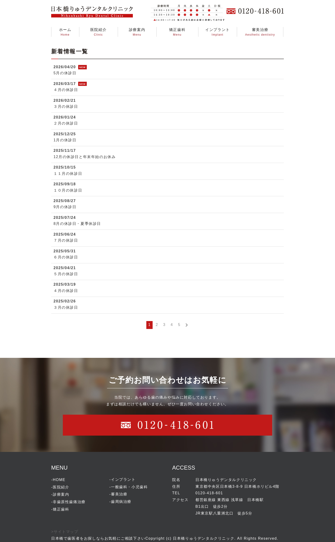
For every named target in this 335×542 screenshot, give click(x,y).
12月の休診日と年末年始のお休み (85, 157)
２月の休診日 (66, 123)
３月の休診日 (66, 106)
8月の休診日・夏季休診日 (77, 224)
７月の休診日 (66, 240)
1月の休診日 (65, 140)
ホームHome (65, 32)
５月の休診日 (66, 274)
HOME (59, 480)
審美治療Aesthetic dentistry (260, 32)
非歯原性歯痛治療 (69, 502)
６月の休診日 (66, 257)
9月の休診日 (65, 207)
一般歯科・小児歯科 (129, 487)
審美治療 (119, 494)
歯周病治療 (121, 502)
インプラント (123, 479)
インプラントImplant (217, 32)
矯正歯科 (61, 509)
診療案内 (61, 494)
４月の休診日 (66, 90)
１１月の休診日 (68, 174)
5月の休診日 (65, 73)
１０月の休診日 (68, 190)
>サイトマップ (64, 532)
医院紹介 (61, 487)
